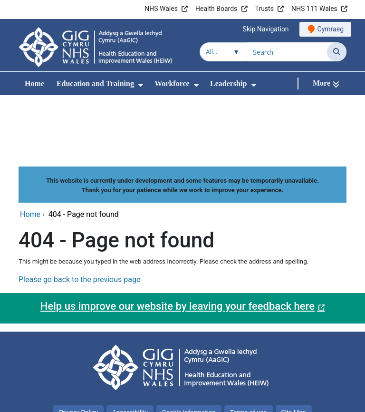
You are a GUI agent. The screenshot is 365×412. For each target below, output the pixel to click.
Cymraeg (330, 29)
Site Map (293, 348)
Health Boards (216, 8)
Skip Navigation (266, 29)
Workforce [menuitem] (171, 83)
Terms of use (248, 348)
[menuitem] (140, 84)
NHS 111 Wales (314, 8)
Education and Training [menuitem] (95, 83)
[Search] (336, 51)
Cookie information (189, 348)
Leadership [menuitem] (228, 83)
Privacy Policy (78, 348)
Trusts (264, 8)
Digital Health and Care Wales (286, 399)
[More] (326, 83)
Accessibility (130, 348)
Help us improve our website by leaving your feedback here (177, 242)
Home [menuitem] (34, 83)
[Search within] (223, 51)
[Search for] (287, 51)
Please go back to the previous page (79, 215)
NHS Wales (161, 8)
